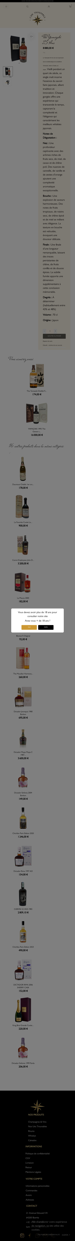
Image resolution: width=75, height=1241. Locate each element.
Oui (29, 627)
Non (46, 627)
